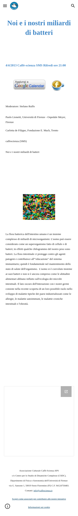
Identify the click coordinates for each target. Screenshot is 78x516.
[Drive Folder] (39, 421)
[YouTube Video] (39, 347)
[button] (5, 5)
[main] (39, 28)
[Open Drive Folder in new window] (66, 391)
